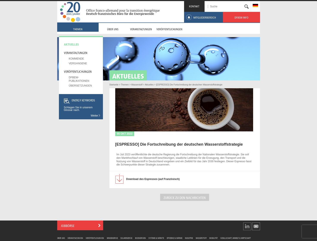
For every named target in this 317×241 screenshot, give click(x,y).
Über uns (61, 237)
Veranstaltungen (75, 52)
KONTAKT (194, 6)
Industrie (189, 237)
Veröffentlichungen (78, 71)
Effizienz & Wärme (174, 237)
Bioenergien (140, 237)
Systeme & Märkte (156, 237)
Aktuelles (71, 44)
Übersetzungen (80, 85)
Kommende (76, 58)
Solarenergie (126, 237)
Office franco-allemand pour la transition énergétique (123, 10)
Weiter (96, 115)
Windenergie (112, 237)
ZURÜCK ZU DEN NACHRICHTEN (185, 197)
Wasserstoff (201, 237)
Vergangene (78, 63)
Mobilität (213, 237)
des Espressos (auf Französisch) (153, 179)
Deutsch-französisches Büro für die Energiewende (120, 14)
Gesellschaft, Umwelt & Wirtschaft (235, 237)
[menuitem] (255, 6)
